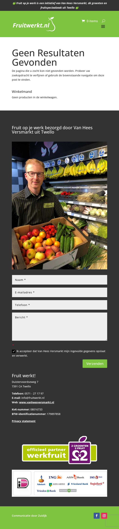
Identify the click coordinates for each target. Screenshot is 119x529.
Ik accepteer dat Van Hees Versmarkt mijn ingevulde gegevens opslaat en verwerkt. (58, 353)
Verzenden (94, 363)
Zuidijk (42, 515)
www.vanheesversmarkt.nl (36, 402)
